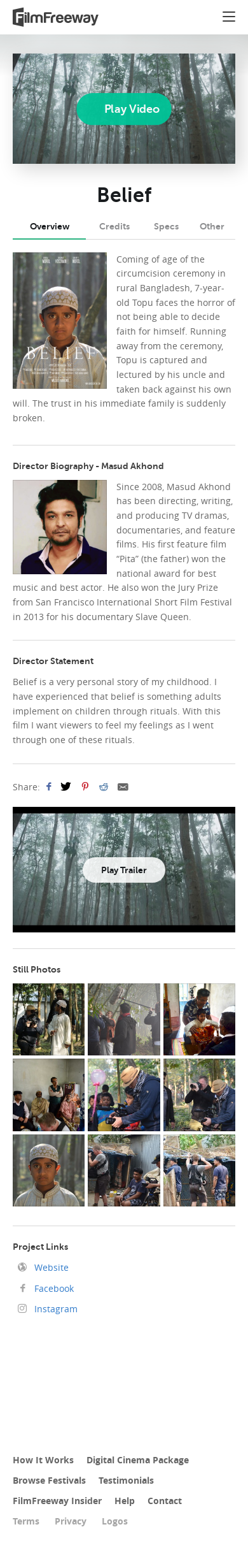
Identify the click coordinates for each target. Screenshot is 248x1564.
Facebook (53, 1288)
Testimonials (126, 1480)
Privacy (70, 1521)
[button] (229, 18)
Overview (49, 226)
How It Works (43, 1460)
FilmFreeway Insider (57, 1501)
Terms (26, 1521)
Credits (114, 226)
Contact (165, 1501)
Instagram (55, 1309)
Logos (115, 1521)
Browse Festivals (49, 1480)
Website (50, 1267)
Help (124, 1501)
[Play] (123, 108)
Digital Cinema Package (137, 1460)
